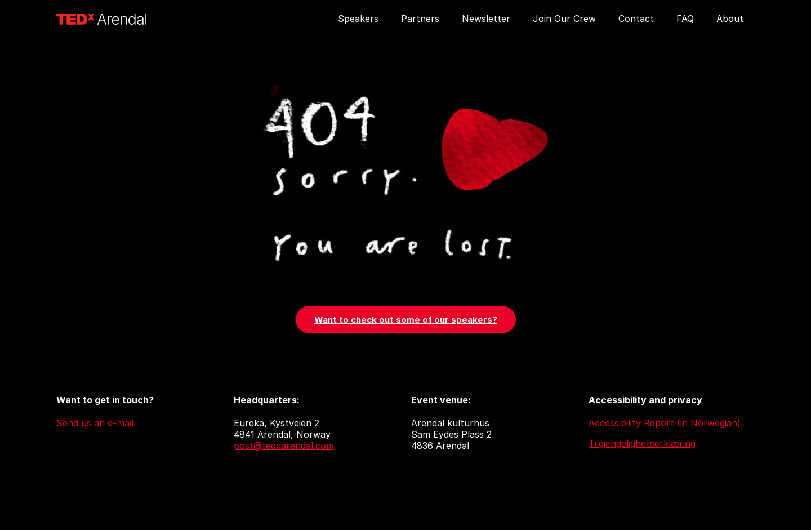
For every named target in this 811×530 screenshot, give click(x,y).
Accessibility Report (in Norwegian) (665, 423)
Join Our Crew (564, 18)
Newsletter (486, 18)
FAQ (685, 18)
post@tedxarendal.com (284, 445)
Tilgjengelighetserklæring (642, 443)
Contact (636, 18)
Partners (420, 18)
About (729, 18)
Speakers (358, 18)
